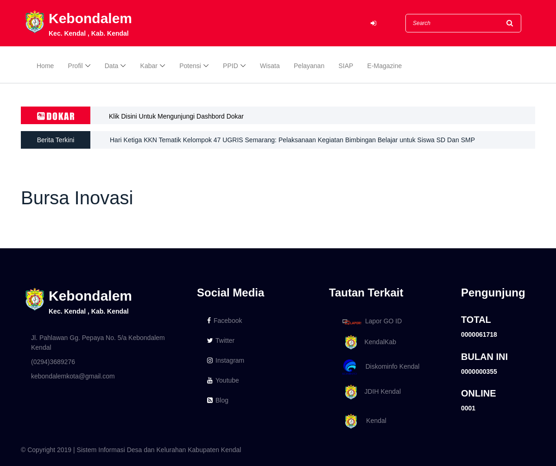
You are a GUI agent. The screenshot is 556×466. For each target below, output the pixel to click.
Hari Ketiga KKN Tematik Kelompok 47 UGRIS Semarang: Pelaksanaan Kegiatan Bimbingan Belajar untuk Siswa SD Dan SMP (292, 140)
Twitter (220, 340)
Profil (75, 65)
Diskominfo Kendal (380, 367)
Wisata (270, 65)
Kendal (362, 421)
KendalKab (367, 342)
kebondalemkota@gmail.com (73, 376)
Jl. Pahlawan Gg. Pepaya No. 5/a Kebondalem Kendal (98, 342)
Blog (217, 400)
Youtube (223, 380)
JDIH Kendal (370, 392)
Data (112, 65)
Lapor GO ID (371, 322)
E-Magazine (384, 65)
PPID (230, 65)
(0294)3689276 (53, 361)
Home (45, 65)
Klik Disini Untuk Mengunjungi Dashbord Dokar (176, 116)
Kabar (149, 65)
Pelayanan (309, 65)
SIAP (345, 65)
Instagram (225, 360)
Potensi (190, 65)
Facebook (224, 320)
